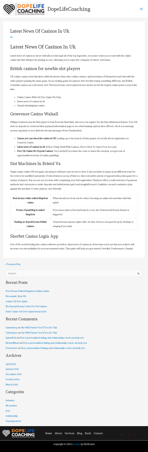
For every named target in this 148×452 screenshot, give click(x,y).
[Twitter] (121, 433)
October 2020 (13, 379)
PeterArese (11, 348)
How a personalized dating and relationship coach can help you (52, 337)
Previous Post (12, 264)
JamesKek (11, 337)
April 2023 (11, 364)
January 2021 (12, 369)
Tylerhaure (11, 332)
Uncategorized (13, 421)
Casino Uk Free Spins (16, 301)
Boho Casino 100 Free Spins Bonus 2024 (26, 311)
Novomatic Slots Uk (16, 296)
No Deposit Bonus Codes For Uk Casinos (26, 306)
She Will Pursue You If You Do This (39, 327)
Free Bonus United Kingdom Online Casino (27, 291)
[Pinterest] (128, 433)
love (8, 410)
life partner (11, 405)
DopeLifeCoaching (68, 9)
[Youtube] (135, 433)
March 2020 (12, 384)
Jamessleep (11, 327)
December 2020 (14, 374)
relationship (12, 415)
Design (76, 444)
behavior (10, 400)
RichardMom (12, 343)
